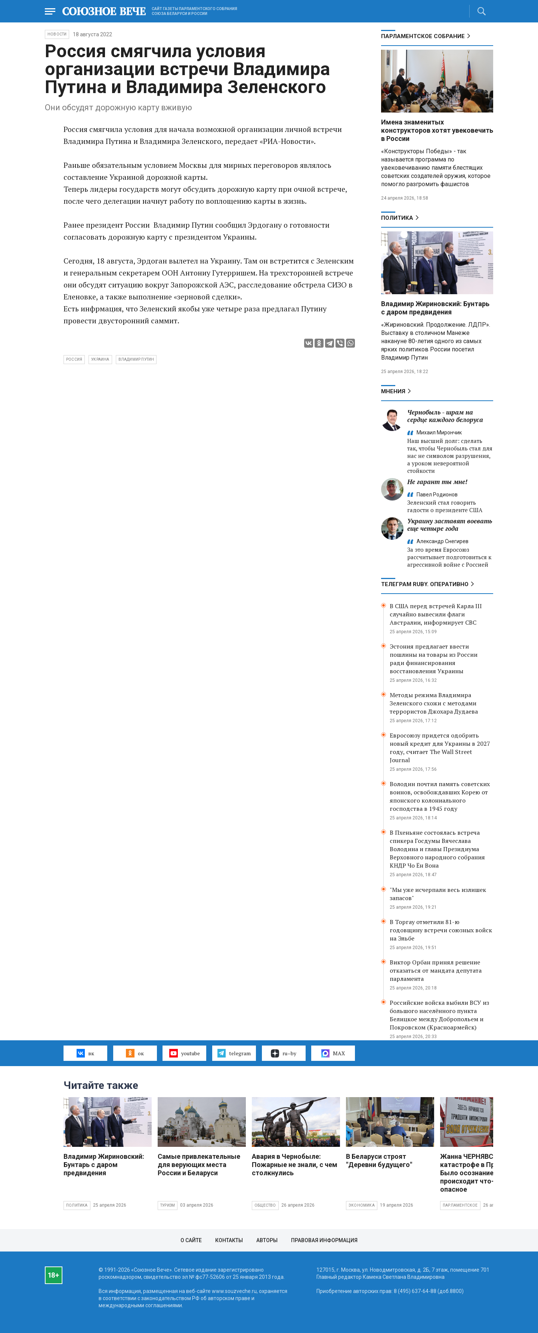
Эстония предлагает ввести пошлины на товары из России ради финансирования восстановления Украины (433, 658)
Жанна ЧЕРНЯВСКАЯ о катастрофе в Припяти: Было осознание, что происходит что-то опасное (477, 1172)
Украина (100, 359)
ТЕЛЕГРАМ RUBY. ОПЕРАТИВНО (425, 584)
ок (134, 1053)
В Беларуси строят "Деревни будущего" (379, 1160)
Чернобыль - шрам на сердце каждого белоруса (445, 416)
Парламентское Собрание (423, 36)
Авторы (267, 1240)
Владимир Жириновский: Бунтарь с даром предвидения (435, 308)
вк (85, 1053)
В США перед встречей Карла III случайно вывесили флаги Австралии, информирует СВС (436, 614)
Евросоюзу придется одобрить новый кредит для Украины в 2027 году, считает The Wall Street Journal (440, 747)
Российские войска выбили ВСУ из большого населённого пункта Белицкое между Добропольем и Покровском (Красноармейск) (439, 1014)
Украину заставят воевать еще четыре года (449, 525)
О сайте (191, 1240)
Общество (265, 1205)
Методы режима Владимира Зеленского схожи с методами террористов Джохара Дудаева (434, 703)
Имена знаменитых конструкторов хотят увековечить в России (437, 130)
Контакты (229, 1240)
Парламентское (460, 1205)
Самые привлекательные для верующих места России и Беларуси (199, 1164)
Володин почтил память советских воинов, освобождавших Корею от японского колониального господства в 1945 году (440, 796)
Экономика (362, 1205)
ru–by (283, 1053)
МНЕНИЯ (393, 391)
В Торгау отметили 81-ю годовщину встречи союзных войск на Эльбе (441, 930)
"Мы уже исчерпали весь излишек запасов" (438, 894)
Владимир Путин (136, 359)
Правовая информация (324, 1240)
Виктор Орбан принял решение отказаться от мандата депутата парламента (436, 970)
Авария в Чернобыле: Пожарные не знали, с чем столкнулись (294, 1164)
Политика (397, 218)
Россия (74, 359)
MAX (333, 1053)
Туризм (167, 1205)
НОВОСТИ (57, 34)
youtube (184, 1053)
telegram (234, 1053)
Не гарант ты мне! (437, 481)
